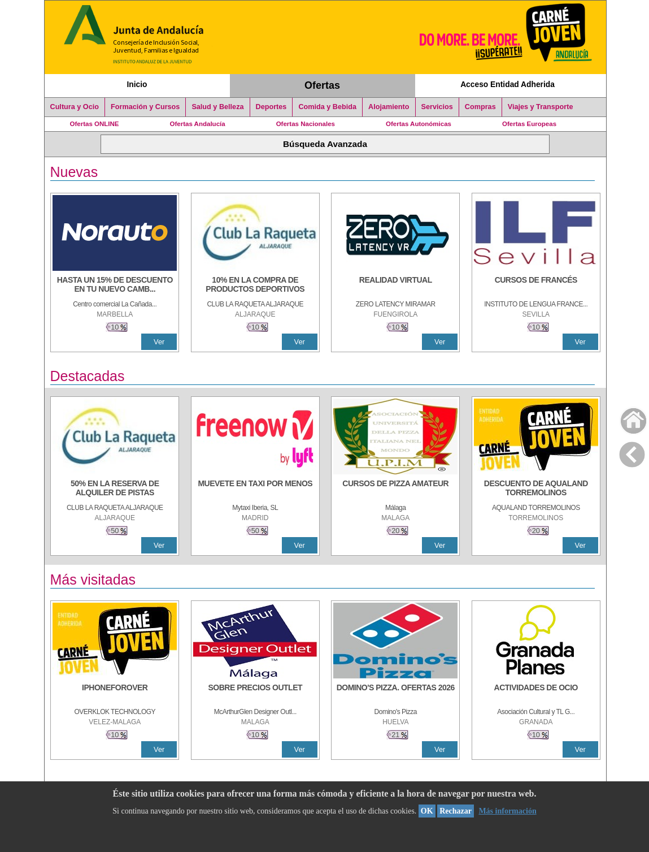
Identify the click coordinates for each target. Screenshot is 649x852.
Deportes (271, 107)
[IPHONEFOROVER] (115, 693)
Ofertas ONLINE (94, 123)
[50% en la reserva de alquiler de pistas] (115, 489)
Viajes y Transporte (540, 107)
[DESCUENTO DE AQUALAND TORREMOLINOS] (536, 489)
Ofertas (322, 85)
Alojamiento (388, 107)
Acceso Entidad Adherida (507, 84)
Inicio (137, 84)
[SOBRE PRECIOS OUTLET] (255, 693)
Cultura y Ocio (74, 107)
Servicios (437, 107)
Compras (480, 107)
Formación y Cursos (145, 107)
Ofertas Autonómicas (418, 123)
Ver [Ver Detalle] (159, 342)
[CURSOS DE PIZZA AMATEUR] (395, 489)
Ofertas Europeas (529, 123)
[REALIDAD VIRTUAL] (395, 285)
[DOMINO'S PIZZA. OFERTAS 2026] (395, 693)
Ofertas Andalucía (197, 123)
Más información (507, 811)
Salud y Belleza (217, 107)
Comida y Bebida (327, 107)
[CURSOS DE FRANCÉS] (536, 285)
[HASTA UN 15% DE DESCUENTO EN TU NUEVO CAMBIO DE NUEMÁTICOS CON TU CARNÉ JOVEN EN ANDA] (115, 285)
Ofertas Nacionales (305, 123)
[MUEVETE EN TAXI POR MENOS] (255, 489)
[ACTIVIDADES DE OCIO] (536, 693)
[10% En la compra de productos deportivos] (255, 285)
